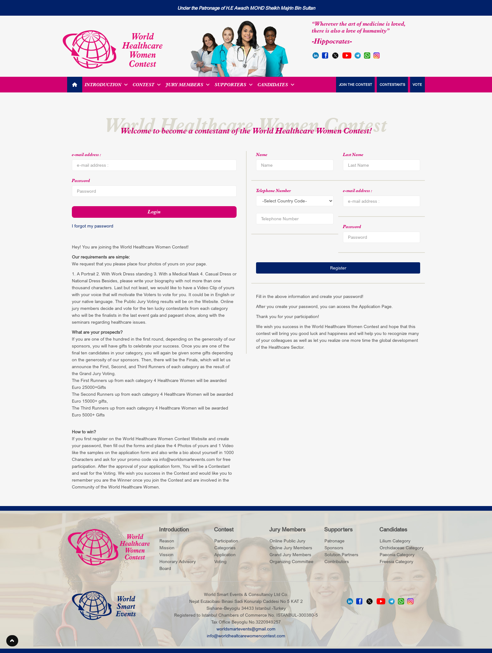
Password (81, 180)
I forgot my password (92, 225)
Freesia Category (396, 561)
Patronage (334, 540)
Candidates (276, 84)
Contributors (336, 561)
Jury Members (188, 84)
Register (338, 267)
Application (225, 554)
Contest (147, 84)
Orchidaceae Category (402, 547)
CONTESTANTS (391, 84)
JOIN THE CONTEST (353, 84)
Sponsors (333, 547)
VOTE (417, 84)
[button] (12, 641)
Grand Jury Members (290, 554)
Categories (225, 547)
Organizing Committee (291, 561)
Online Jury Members (291, 547)
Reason (166, 540)
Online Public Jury (287, 540)
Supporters (234, 84)
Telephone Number (273, 190)
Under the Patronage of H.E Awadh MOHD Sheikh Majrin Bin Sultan (246, 8)
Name (261, 154)
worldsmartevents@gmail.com (246, 628)
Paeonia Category (397, 554)
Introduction (106, 84)
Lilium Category (395, 540)
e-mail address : (86, 154)
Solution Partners (341, 554)
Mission (166, 547)
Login (154, 212)
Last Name (353, 154)
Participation (226, 540)
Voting (220, 561)
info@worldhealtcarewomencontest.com (246, 635)
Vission (166, 554)
